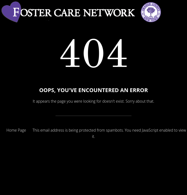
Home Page (16, 130)
